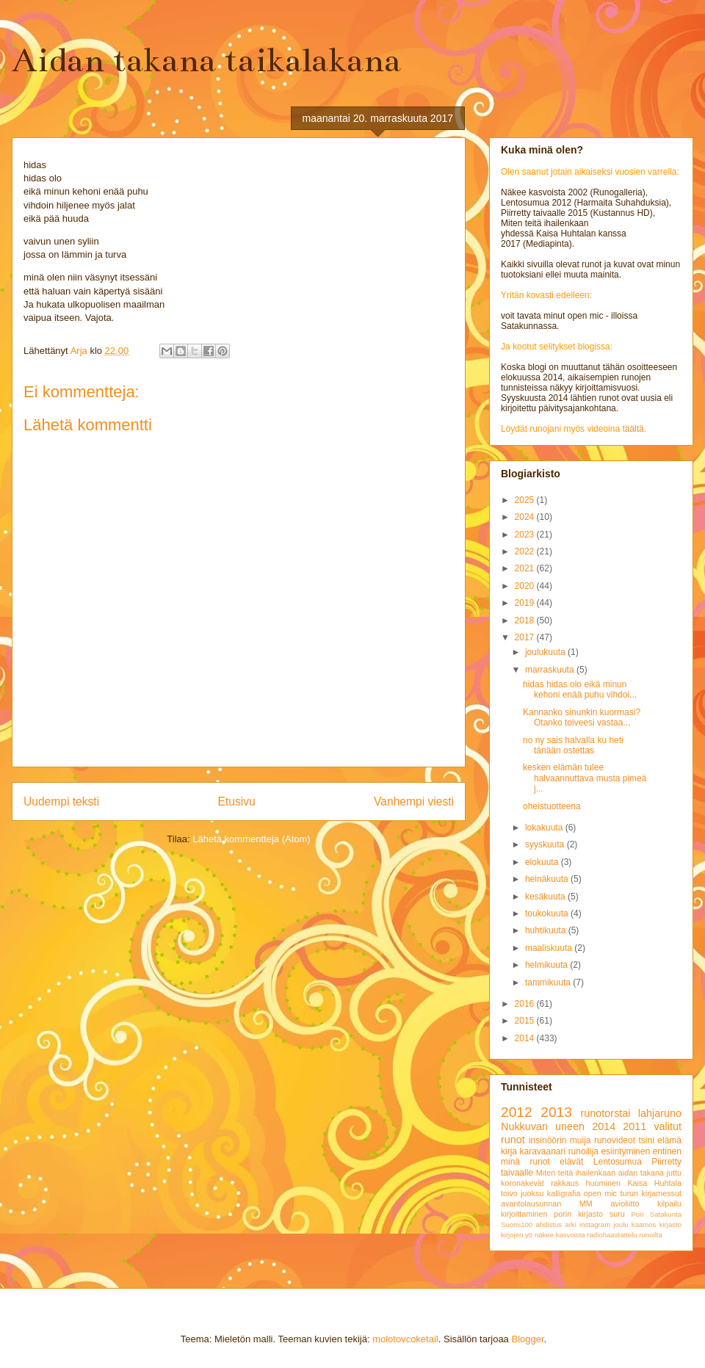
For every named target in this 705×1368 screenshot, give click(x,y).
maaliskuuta (549, 948)
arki (570, 1224)
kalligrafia (564, 1193)
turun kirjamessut (651, 1193)
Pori (637, 1214)
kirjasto (670, 1224)
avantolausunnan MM (547, 1203)
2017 (526, 637)
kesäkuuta (546, 896)
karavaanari (542, 1151)
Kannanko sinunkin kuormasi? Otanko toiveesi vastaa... (581, 717)
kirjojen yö (516, 1235)
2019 (526, 603)
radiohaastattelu (612, 1235)
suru (617, 1213)
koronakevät (522, 1183)
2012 (516, 1112)
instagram (594, 1224)
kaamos (644, 1224)
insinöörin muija (560, 1140)
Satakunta (666, 1214)
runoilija (583, 1151)
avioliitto (624, 1203)
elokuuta (543, 862)
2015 (526, 1021)
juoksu (532, 1193)
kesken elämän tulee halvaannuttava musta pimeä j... (584, 778)
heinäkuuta (548, 879)
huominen (603, 1183)
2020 (526, 586)
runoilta (650, 1235)
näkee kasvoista (560, 1235)
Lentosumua (617, 1162)
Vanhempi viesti (414, 801)
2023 (526, 534)
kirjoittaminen (524, 1213)
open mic (600, 1193)
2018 (526, 620)
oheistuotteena (552, 806)
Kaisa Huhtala (654, 1183)
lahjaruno (660, 1113)
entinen (667, 1151)
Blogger (527, 1339)
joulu (620, 1224)
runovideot (614, 1140)
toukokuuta (548, 913)
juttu (674, 1172)
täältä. (634, 429)
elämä (669, 1140)
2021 (526, 568)
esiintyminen (625, 1151)
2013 (556, 1112)
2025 (526, 500)
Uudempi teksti (61, 801)
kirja (509, 1151)
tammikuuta (549, 982)
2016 (526, 1004)
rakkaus (565, 1183)
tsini (646, 1140)
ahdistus (548, 1224)
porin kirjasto (578, 1213)
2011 (634, 1126)
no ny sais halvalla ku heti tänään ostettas (573, 745)
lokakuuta (545, 827)
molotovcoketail (405, 1339)
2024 (526, 517)
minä (510, 1162)
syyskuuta (546, 844)
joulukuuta (546, 652)
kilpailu (669, 1203)
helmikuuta (547, 965)
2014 (526, 1038)
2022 (526, 551)
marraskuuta (550, 670)
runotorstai (606, 1113)
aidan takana (641, 1172)
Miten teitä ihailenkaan (575, 1172)
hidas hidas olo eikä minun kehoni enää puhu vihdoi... (580, 689)
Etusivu (237, 801)
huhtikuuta (546, 930)
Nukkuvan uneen (543, 1126)
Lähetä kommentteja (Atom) (251, 838)
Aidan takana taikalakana (206, 60)
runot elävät (556, 1162)
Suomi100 (516, 1224)
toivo (509, 1193)
